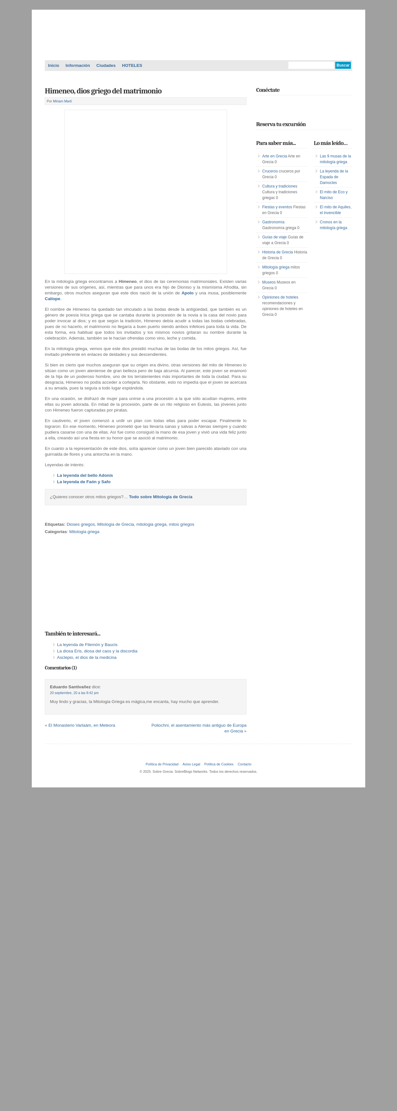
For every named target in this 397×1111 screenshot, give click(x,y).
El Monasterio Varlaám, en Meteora (81, 725)
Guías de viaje (274, 237)
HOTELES (132, 65)
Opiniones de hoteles (280, 297)
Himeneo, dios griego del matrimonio (103, 90)
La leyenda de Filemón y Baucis (87, 644)
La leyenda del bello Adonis (85, 475)
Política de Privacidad (162, 764)
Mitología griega (275, 267)
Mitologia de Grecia (115, 524)
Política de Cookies (218, 764)
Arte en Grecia (274, 156)
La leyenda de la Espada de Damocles (334, 177)
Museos (269, 282)
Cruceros (270, 171)
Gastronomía (273, 222)
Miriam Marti (62, 101)
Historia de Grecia (277, 252)
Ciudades (106, 65)
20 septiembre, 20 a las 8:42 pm (74, 693)
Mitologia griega (84, 531)
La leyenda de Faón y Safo (83, 481)
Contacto (244, 764)
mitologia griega (151, 524)
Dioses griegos (81, 524)
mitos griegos (181, 524)
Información (78, 65)
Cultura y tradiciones (279, 186)
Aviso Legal (191, 764)
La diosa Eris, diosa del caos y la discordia (97, 651)
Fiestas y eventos (277, 207)
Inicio (53, 65)
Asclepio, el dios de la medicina (87, 657)
